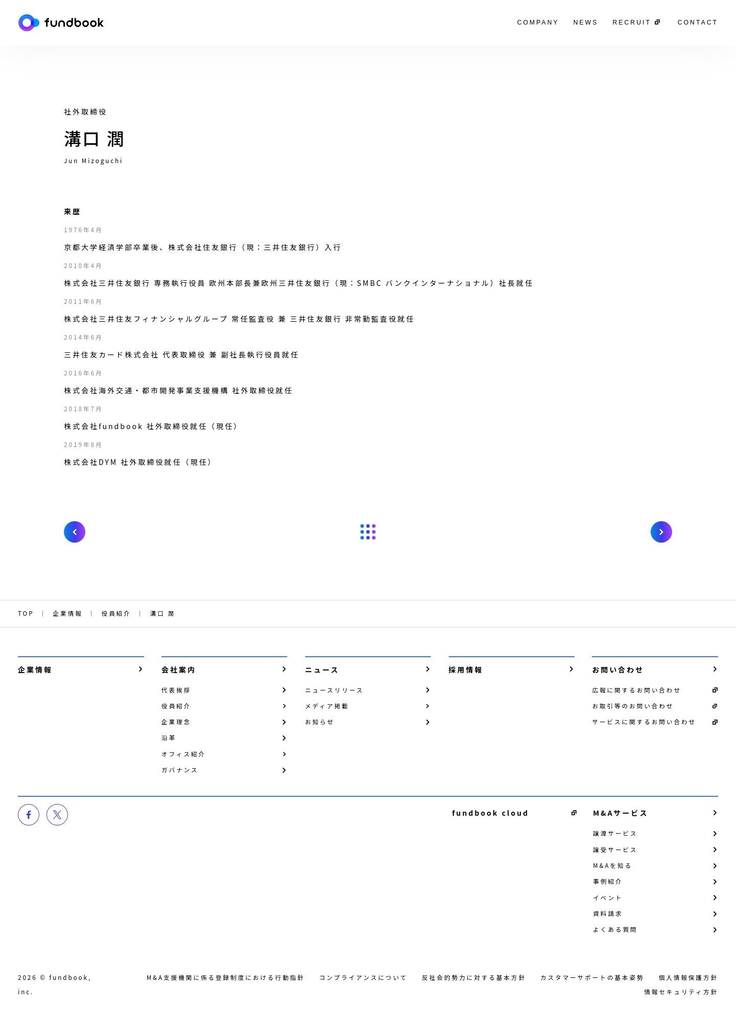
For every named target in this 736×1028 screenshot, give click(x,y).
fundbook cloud (490, 813)
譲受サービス (615, 849)
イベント (608, 897)
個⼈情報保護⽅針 (688, 977)
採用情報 (466, 669)
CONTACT (698, 22)
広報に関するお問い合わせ (636, 690)
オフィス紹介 (184, 754)
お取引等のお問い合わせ (633, 706)
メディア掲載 (327, 706)
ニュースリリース (334, 690)
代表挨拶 (176, 690)
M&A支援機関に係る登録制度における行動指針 (226, 977)
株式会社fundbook (61, 22)
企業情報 (35, 669)
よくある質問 (615, 929)
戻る (368, 532)
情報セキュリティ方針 (681, 992)
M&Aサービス (620, 813)
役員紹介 (176, 706)
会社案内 (179, 669)
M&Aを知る (612, 865)
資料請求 (608, 913)
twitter (57, 814)
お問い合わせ (618, 669)
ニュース (322, 669)
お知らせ (320, 722)
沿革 (169, 737)
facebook (28, 814)
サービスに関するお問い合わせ (644, 722)
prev (74, 532)
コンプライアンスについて (363, 977)
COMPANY (538, 22)
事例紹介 (608, 881)
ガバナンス (180, 770)
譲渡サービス (615, 833)
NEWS (586, 22)
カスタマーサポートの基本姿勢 (592, 977)
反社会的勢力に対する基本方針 (474, 977)
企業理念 (176, 722)
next (661, 532)
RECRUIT (631, 22)
